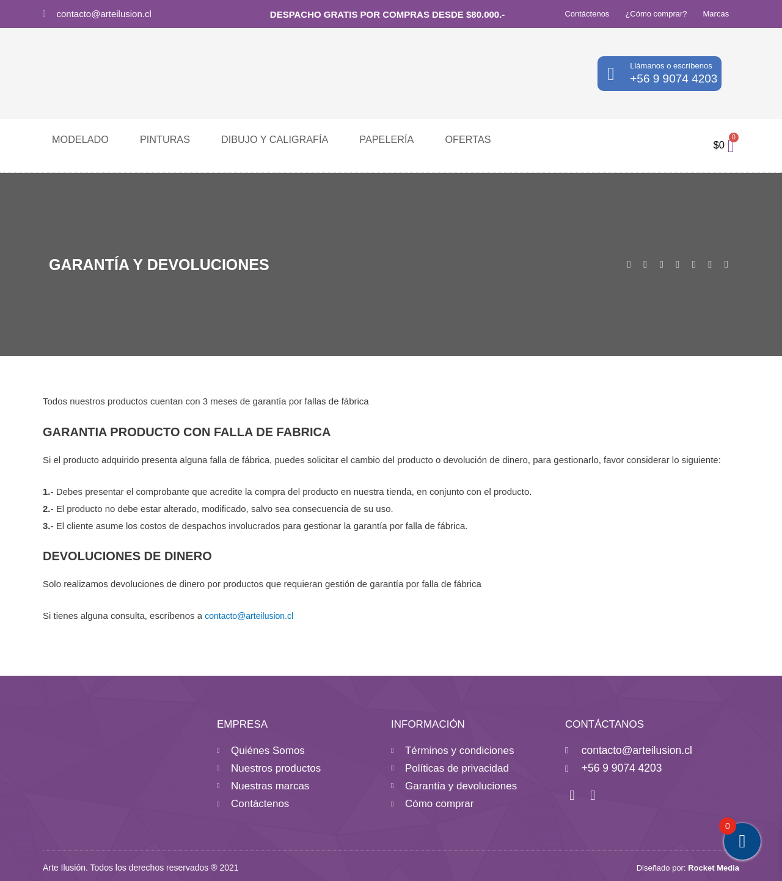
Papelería (353, 139)
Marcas (716, 13)
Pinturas (153, 139)
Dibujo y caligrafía (252, 139)
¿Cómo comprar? (656, 13)
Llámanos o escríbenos (671, 65)
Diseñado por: (688, 864)
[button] (630, 264)
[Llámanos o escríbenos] (611, 74)
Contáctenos (587, 13)
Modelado (76, 139)
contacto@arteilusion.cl (104, 14)
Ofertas (428, 139)
